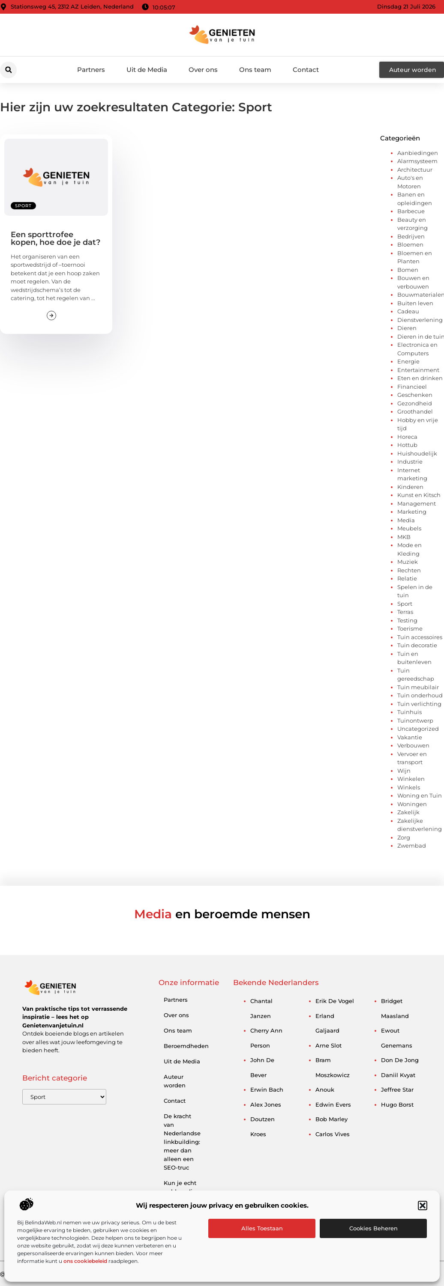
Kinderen (410, 486)
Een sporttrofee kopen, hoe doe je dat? (55, 238)
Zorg (403, 837)
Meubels (409, 528)
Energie (408, 361)
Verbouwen (413, 745)
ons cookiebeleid (85, 1261)
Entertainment (418, 369)
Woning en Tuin (419, 795)
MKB (404, 536)
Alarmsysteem (417, 161)
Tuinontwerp (415, 720)
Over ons (203, 69)
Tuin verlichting (419, 703)
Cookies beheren (373, 1228)
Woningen (412, 804)
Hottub (407, 444)
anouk (324, 1089)
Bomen (407, 269)
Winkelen (411, 778)
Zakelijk (408, 812)
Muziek (407, 561)
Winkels (408, 787)
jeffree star (397, 1089)
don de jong (400, 1060)
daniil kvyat (398, 1075)
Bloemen (410, 244)
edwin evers (333, 1104)
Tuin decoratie (417, 645)
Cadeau (408, 311)
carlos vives (332, 1134)
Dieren (407, 327)
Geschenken (414, 394)
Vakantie (409, 737)
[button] (422, 1205)
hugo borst (397, 1104)
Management (416, 503)
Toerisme (410, 628)
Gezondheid (414, 403)
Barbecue (411, 211)
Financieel (412, 386)
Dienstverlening (420, 319)
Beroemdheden (185, 1045)
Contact (306, 69)
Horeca (407, 436)
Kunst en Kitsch (419, 494)
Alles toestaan (262, 1228)
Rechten (409, 570)
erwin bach (266, 1089)
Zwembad (411, 845)
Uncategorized (418, 728)
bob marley (331, 1119)
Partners (91, 69)
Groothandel (415, 411)
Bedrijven (411, 236)
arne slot (328, 1045)
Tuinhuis (409, 711)
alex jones (265, 1104)
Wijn (404, 770)
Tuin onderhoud (420, 695)
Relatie (407, 578)
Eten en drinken (420, 378)
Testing (407, 620)
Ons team (255, 69)
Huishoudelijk (417, 453)
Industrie (410, 461)
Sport (23, 205)
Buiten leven (415, 303)
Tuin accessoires (419, 637)
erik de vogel (334, 1000)
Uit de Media (146, 69)
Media (406, 520)
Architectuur (414, 169)
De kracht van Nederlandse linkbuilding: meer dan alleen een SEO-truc (182, 1142)
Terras (405, 611)
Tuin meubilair (418, 687)
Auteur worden (175, 1081)
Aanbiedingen (417, 152)
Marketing (411, 511)
